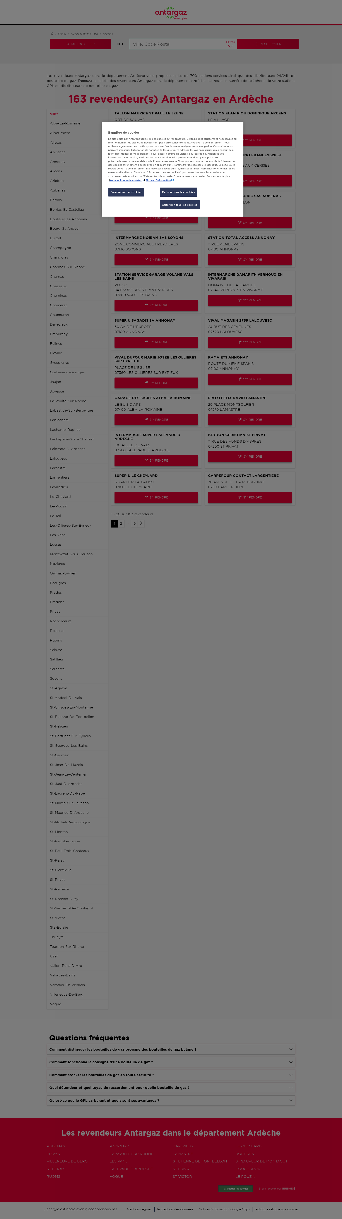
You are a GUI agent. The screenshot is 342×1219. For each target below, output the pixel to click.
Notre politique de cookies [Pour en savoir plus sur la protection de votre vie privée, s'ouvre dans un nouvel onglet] (125, 180)
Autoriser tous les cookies (179, 204)
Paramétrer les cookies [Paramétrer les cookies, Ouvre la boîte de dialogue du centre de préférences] (126, 192)
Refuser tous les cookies (178, 192)
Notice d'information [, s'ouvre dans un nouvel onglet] (158, 180)
